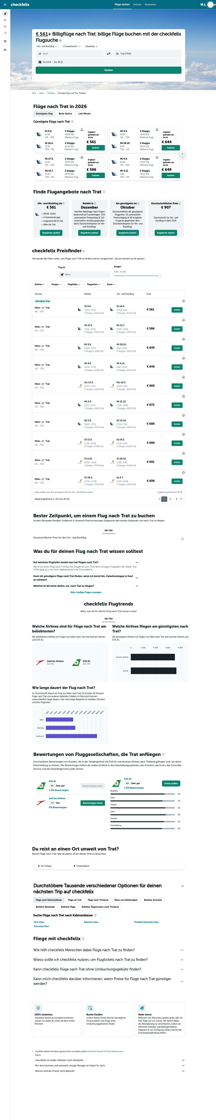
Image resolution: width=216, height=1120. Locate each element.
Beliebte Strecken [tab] (158, 865)
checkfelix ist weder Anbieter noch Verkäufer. (115, 1025)
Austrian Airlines (62, 763)
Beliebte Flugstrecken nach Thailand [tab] (104, 872)
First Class (44, 887)
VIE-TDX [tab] (113, 495)
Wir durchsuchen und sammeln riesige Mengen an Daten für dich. (115, 1030)
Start (38, 93)
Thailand (55, 93)
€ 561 (46, 34)
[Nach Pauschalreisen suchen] (5, 33)
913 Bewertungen (63, 772)
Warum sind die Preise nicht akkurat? (115, 1036)
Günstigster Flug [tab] (48, 113)
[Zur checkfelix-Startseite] (20, 4)
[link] (56, 233)
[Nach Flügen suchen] (5, 14)
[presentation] (65, 40)
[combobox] (51, 46)
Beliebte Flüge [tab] (73, 872)
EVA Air (57, 746)
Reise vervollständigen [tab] (130, 865)
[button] (5, 4)
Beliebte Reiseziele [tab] (49, 872)
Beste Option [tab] (70, 113)
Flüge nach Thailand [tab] (102, 865)
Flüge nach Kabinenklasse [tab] (53, 865)
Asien (46, 93)
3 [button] (181, 464)
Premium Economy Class (151, 887)
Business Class (96, 887)
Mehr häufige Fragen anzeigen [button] (90, 557)
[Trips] (5, 41)
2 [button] (175, 464)
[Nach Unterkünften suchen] (5, 20)
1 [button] (169, 464)
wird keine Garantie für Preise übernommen (110, 1016)
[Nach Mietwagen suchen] (5, 26)
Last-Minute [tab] (89, 113)
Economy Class (46, 891)
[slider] (164, 275)
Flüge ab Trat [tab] (79, 865)
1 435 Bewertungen (63, 755)
